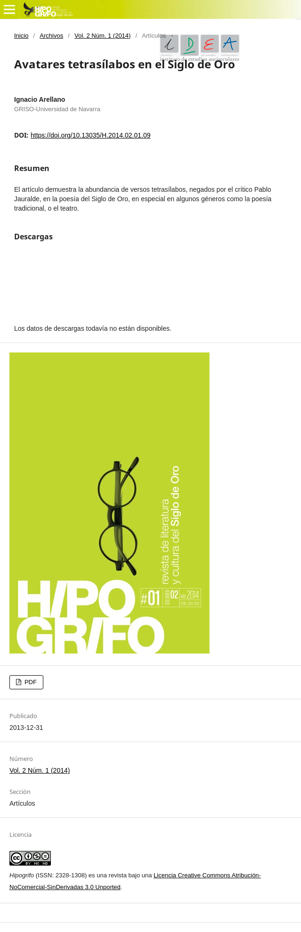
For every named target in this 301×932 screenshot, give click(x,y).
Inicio (21, 35)
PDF (30, 682)
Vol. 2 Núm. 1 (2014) (102, 35)
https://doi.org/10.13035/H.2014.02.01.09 (91, 135)
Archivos (51, 35)
